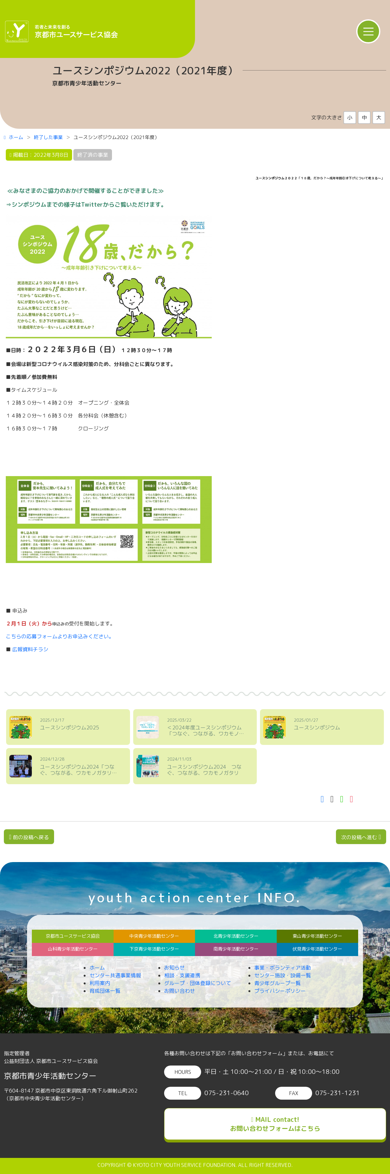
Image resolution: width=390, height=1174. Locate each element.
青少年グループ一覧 (277, 983)
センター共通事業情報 (115, 975)
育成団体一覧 (104, 990)
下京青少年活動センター (154, 949)
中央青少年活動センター (154, 936)
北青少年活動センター (235, 936)
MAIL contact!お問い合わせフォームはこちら (275, 1124)
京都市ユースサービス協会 (73, 936)
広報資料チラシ (30, 649)
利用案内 (99, 983)
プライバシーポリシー (280, 990)
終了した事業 (48, 137)
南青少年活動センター (235, 949)
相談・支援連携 (182, 975)
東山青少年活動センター (317, 936)
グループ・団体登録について (197, 983)
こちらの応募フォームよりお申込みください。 (60, 636)
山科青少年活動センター (73, 949)
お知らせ (174, 967)
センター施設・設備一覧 (282, 975)
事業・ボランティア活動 (282, 967)
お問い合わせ (179, 990)
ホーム (13, 137)
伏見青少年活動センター (317, 949)
